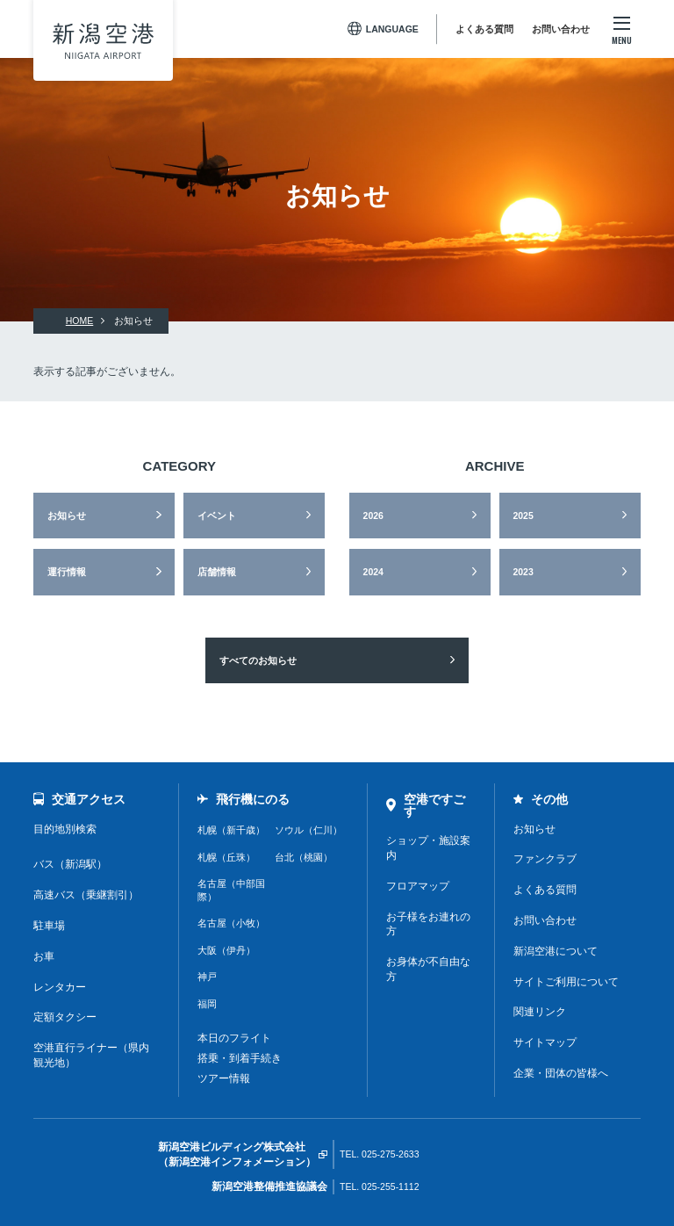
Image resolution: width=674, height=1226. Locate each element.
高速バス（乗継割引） (86, 895)
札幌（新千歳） (231, 830)
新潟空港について (555, 951)
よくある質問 (484, 29)
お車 (43, 956)
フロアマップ (417, 886)
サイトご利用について (566, 982)
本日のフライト (234, 1038)
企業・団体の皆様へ (560, 1073)
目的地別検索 (65, 829)
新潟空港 (103, 41)
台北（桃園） (304, 857)
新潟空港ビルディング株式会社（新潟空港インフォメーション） (237, 1154)
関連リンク (539, 1012)
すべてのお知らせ (258, 660)
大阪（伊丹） (226, 950)
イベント (216, 515)
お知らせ (66, 515)
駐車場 (49, 926)
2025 (523, 515)
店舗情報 (216, 571)
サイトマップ (545, 1042)
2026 (373, 515)
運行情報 (66, 571)
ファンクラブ (545, 859)
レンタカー (59, 987)
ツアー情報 (223, 1078)
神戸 (207, 976)
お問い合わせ (561, 29)
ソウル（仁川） (308, 830)
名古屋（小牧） (231, 923)
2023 (523, 571)
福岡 (207, 1004)
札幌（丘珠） (226, 857)
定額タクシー (65, 1017)
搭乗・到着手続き (239, 1058)
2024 (373, 571)
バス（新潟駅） (70, 864)
